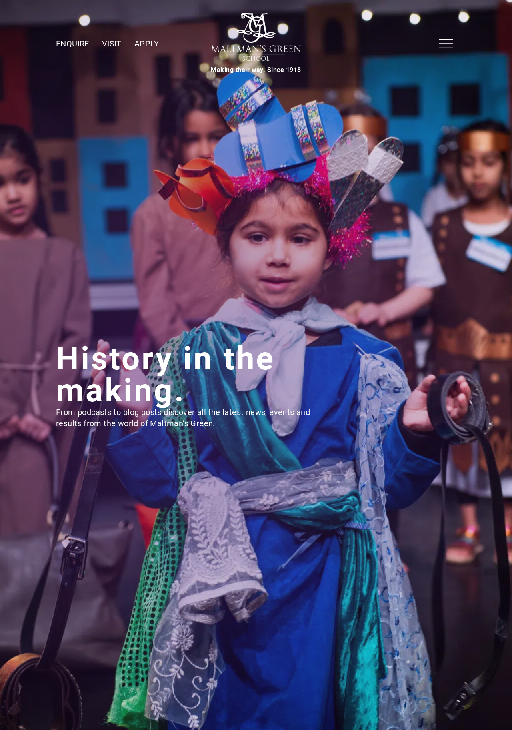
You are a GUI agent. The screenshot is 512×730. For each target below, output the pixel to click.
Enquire (72, 43)
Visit (112, 43)
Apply (146, 43)
